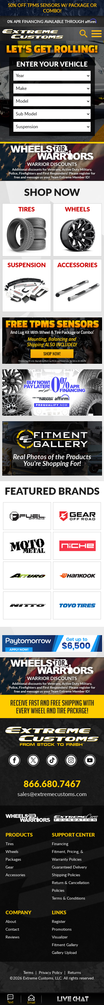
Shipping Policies (66, 875)
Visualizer (60, 937)
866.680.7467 (52, 784)
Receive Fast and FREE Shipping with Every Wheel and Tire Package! (52, 708)
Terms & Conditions (68, 898)
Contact (12, 929)
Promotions (62, 929)
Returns (74, 973)
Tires (10, 844)
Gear (10, 867)
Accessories (15, 875)
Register (58, 922)
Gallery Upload (64, 953)
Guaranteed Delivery (69, 867)
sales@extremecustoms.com (52, 794)
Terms (28, 973)
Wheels (12, 852)
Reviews (12, 937)
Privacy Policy (50, 973)
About (11, 922)
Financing (60, 844)
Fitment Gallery (65, 945)
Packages (13, 860)
